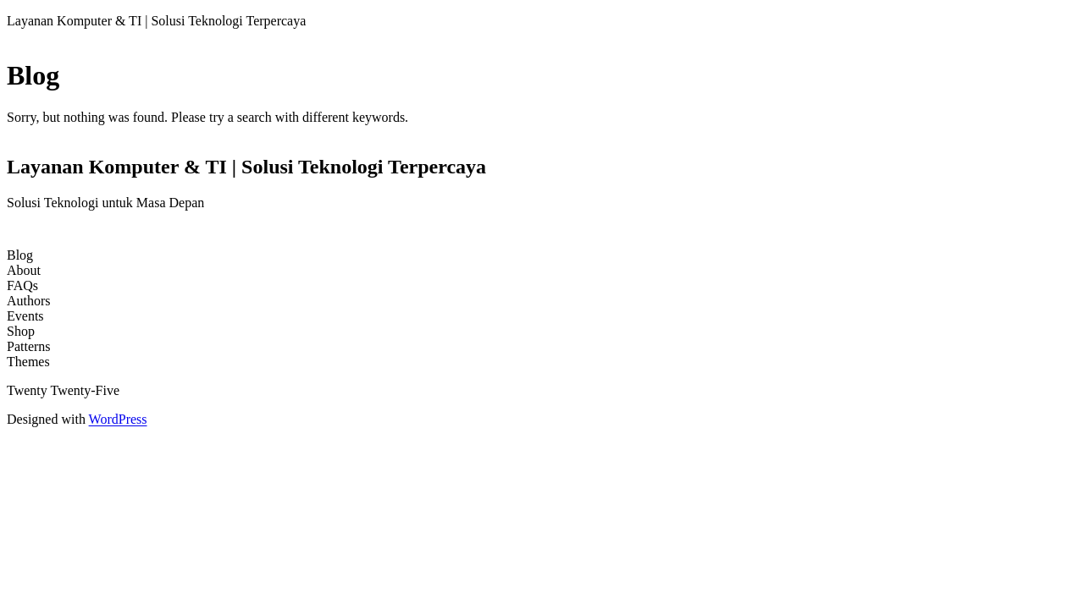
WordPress (118, 419)
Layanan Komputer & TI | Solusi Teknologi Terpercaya (156, 21)
